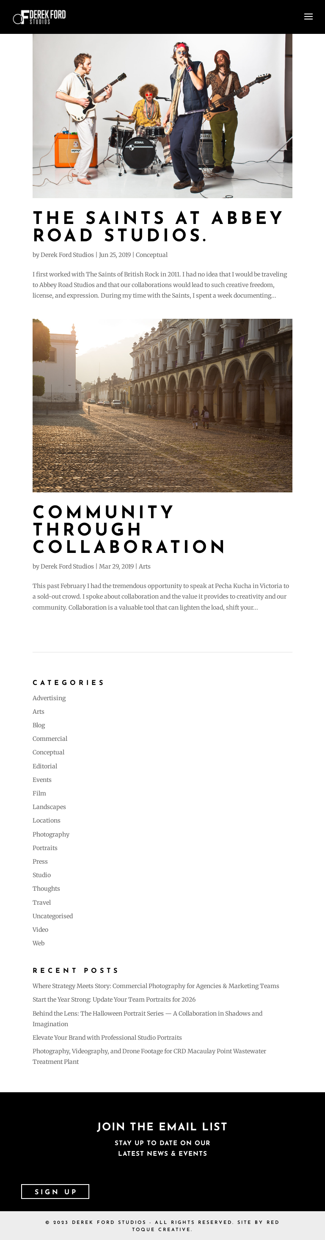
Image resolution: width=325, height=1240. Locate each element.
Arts (145, 566)
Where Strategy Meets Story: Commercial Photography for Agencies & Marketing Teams (156, 986)
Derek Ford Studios (67, 255)
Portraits (45, 848)
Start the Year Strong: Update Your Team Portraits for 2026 (114, 999)
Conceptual (152, 255)
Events (42, 780)
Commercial (50, 739)
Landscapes (49, 807)
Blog (39, 725)
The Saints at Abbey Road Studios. (159, 228)
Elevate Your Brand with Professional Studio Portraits (107, 1037)
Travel (42, 902)
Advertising (49, 698)
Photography (51, 834)
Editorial (45, 766)
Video (40, 929)
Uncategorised (53, 916)
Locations (47, 820)
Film (39, 793)
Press (40, 861)
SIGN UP (56, 1192)
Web (38, 943)
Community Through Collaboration (130, 531)
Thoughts (46, 888)
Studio (42, 875)
